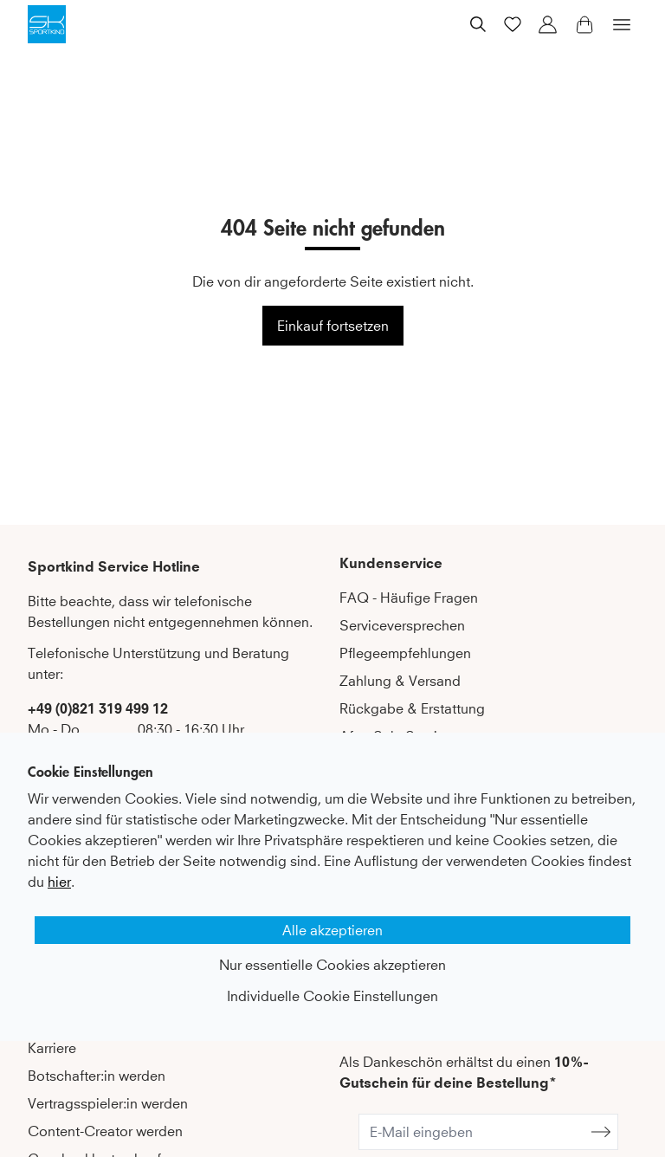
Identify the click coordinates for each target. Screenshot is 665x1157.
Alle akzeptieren (332, 930)
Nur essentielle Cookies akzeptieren (332, 964)
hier (59, 881)
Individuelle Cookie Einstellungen (332, 996)
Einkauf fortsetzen (333, 325)
